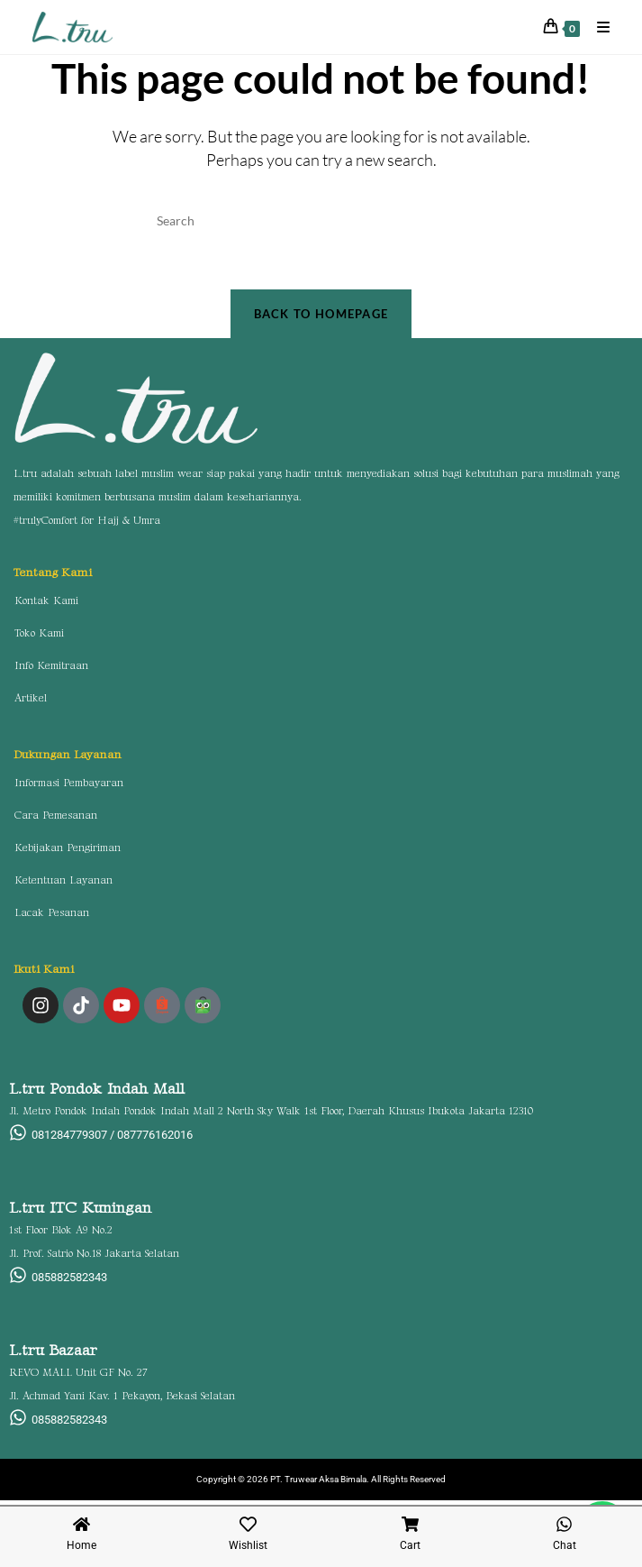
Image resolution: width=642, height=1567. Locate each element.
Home (81, 1545)
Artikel (30, 703)
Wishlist (248, 1545)
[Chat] (564, 1524)
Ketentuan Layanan (63, 885)
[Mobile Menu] (596, 26)
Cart (410, 1545)
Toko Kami (39, 638)
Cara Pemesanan (55, 820)
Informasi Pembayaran (68, 787)
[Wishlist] (248, 1524)
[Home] (81, 1524)
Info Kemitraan (51, 670)
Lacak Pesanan (51, 917)
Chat (564, 1545)
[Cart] (410, 1524)
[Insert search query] (321, 221)
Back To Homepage (321, 317)
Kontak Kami (46, 605)
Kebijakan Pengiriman (67, 852)
